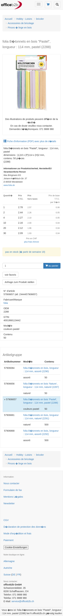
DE (13, 574)
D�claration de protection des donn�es (25, 526)
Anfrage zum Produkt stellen (19, 282)
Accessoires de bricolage (21, 23)
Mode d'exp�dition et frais (17, 533)
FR (18, 574)
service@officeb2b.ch (22, 601)
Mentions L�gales (13, 496)
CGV (6, 520)
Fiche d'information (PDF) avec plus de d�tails (30, 141)
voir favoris (10, 274)
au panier (52, 265)
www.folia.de (9, 185)
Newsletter (9, 503)
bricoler (40, 19)
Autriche (8, 568)
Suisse (7, 574)
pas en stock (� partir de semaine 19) (25, 252)
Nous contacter (11, 483)
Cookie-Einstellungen (16, 547)
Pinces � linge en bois (20, 27)
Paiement (8, 540)
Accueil (8, 19)
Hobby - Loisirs (24, 19)
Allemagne (9, 561)
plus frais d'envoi (31, 242)
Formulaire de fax (13, 490)
